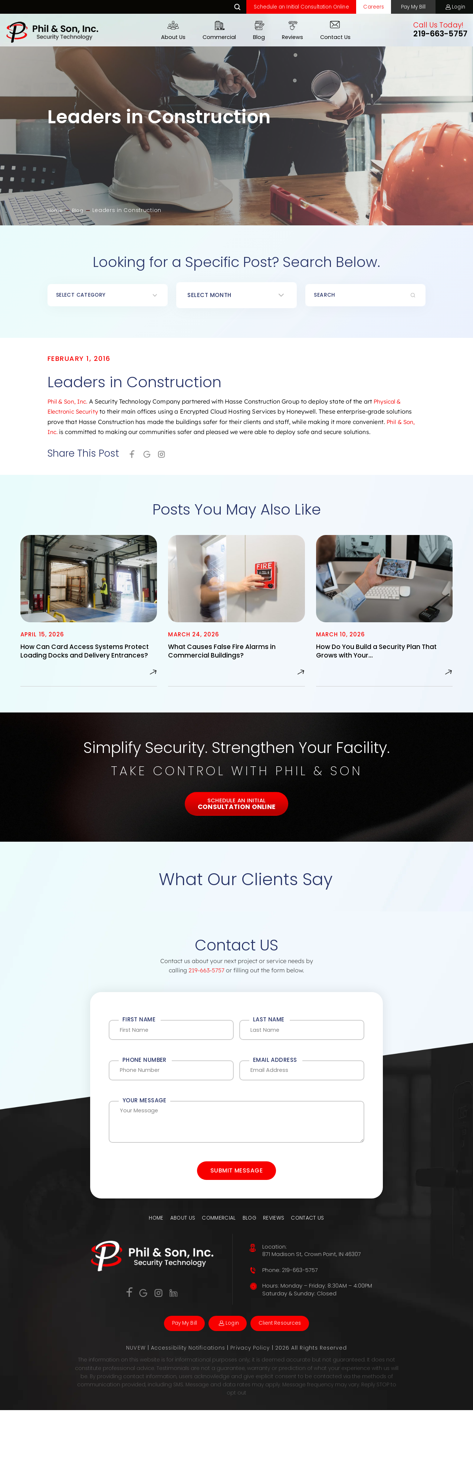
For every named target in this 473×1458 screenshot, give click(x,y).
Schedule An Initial (237, 819)
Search (213, 7)
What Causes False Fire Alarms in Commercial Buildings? (226, 655)
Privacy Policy (251, 1395)
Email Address (275, 1080)
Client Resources (286, 1370)
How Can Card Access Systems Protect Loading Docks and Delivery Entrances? (83, 660)
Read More (153, 685)
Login (457, 7)
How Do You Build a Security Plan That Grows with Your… (383, 655)
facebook (133, 456)
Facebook (128, 1338)
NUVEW (135, 1395)
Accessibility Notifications (189, 1395)
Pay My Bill (405, 7)
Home (153, 1263)
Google (149, 456)
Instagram (166, 456)
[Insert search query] (365, 296)
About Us (169, 38)
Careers (360, 7)
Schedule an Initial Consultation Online (282, 7)
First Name (138, 1036)
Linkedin (175, 1338)
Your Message (144, 1125)
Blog (255, 38)
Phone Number (144, 1080)
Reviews (288, 38)
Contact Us (331, 38)
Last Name (269, 1036)
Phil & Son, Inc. (68, 402)
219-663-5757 (436, 35)
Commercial (215, 38)
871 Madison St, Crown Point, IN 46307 (312, 1300)
